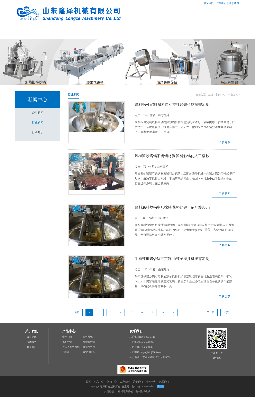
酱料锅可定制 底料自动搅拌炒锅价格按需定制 (172, 104)
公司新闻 (37, 112)
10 (184, 312)
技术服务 (32, 341)
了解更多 (224, 142)
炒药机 (66, 352)
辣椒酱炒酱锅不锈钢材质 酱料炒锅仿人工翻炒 (172, 156)
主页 (210, 94)
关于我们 (234, 3)
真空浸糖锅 (89, 352)
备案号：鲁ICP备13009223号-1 (138, 386)
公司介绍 (32, 336)
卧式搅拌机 (89, 347)
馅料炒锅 (67, 341)
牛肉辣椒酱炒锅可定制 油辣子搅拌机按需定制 (172, 259)
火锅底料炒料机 (71, 347)
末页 (226, 312)
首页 (76, 312)
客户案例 (127, 32)
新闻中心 (95, 32)
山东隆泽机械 (142, 391)
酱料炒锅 (88, 336)
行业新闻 (37, 122)
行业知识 (37, 132)
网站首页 (31, 32)
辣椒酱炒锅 (89, 341)
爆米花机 (67, 336)
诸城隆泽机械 (125, 391)
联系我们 (208, 3)
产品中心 (221, 3)
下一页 (210, 312)
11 (196, 312)
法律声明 (191, 32)
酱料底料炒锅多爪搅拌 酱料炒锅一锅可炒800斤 (173, 207)
